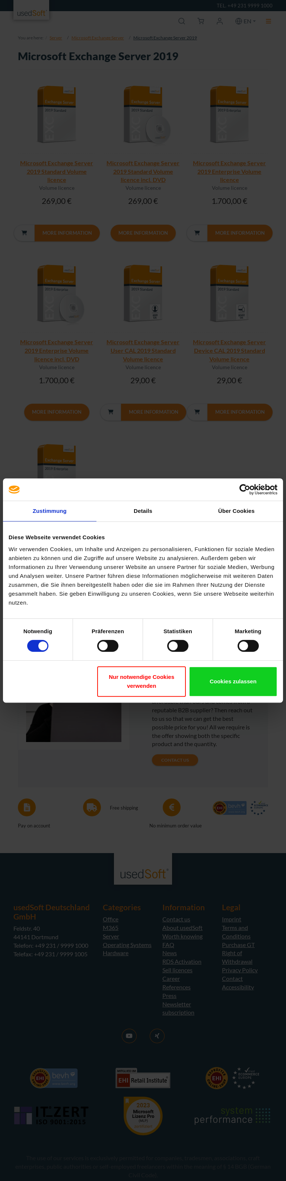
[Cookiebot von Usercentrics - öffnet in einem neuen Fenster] (244, 489)
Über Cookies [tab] (236, 511)
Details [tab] (143, 511)
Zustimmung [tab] (50, 511)
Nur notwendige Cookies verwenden (141, 681)
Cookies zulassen (233, 681)
